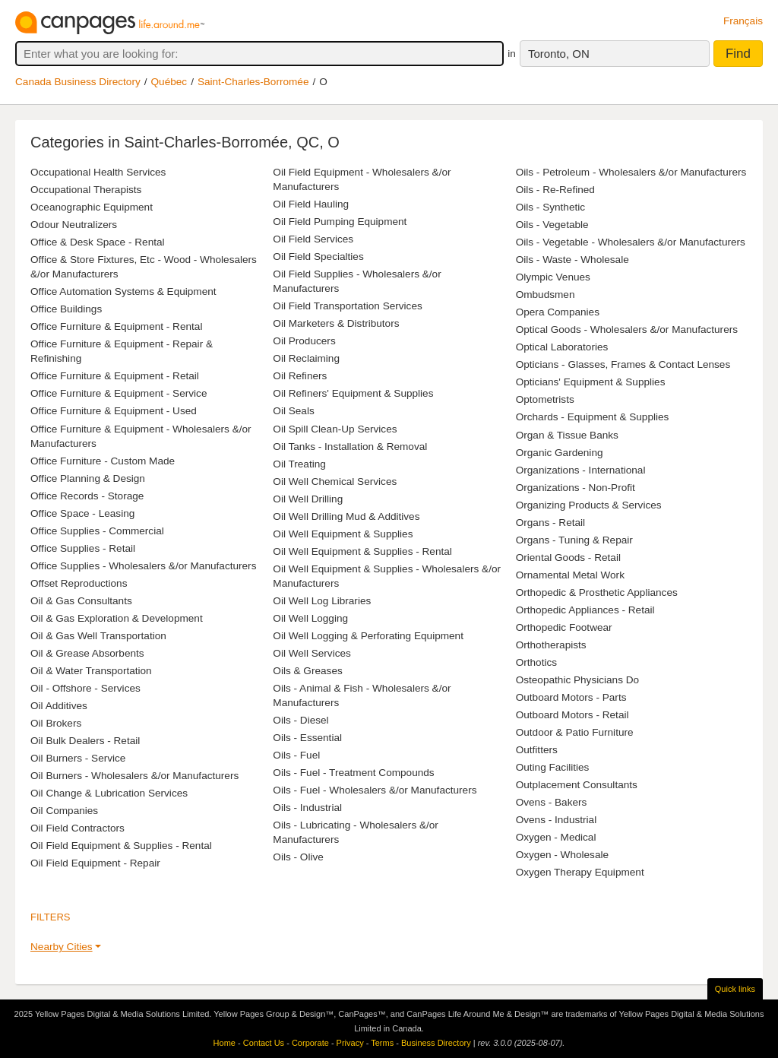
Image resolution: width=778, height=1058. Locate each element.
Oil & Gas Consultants (81, 601)
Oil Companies (64, 810)
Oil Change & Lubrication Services (109, 793)
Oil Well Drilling (308, 499)
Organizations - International (581, 470)
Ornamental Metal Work (570, 575)
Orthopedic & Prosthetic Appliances (597, 592)
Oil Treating (299, 464)
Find (738, 53)
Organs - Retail (550, 522)
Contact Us (263, 1042)
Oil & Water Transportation (91, 670)
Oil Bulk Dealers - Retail (85, 740)
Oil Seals (293, 411)
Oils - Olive (298, 857)
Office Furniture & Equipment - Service (118, 393)
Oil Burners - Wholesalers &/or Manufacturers (134, 775)
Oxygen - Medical (556, 837)
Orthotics (536, 662)
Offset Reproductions (78, 583)
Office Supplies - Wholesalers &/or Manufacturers (143, 566)
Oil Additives (58, 705)
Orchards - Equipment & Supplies (592, 417)
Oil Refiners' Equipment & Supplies (353, 393)
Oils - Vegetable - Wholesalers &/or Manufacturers (630, 242)
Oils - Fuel (296, 755)
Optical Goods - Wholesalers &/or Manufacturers (627, 329)
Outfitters (537, 749)
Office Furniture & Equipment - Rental (116, 326)
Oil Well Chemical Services (335, 481)
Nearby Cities (61, 946)
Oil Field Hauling (311, 204)
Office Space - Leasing (82, 513)
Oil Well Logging (310, 618)
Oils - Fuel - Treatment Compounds (353, 772)
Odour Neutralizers (73, 224)
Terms (382, 1042)
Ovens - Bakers (551, 802)
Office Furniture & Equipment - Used (113, 411)
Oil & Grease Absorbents (87, 653)
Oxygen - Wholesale (562, 854)
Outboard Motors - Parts (571, 697)
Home (224, 1042)
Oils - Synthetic (550, 207)
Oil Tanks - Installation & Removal (350, 446)
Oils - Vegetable (552, 224)
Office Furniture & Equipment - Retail (114, 376)
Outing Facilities (553, 767)
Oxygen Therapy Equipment (580, 872)
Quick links (735, 988)
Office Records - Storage (87, 496)
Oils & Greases (307, 670)
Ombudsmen (545, 294)
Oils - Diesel (300, 720)
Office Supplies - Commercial (97, 531)
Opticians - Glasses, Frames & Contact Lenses (623, 364)
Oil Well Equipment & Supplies (343, 534)
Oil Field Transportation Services (347, 306)
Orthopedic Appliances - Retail (585, 610)
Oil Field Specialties (318, 256)
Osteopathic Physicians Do (577, 680)
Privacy (350, 1042)
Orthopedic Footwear (564, 627)
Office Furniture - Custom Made (102, 461)
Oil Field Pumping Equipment (339, 221)
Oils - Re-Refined (555, 189)
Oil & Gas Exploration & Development (116, 618)
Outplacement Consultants (576, 784)
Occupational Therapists (85, 189)
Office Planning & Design (87, 478)
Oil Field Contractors (77, 828)
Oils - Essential (307, 737)
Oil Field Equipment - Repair (95, 863)
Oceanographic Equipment (91, 207)
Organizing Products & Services (589, 505)
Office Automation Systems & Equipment (123, 291)
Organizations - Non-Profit (575, 487)
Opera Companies (557, 312)
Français (743, 21)
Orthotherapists (551, 645)
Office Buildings (66, 309)
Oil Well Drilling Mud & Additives (346, 516)
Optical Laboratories (562, 347)
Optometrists (545, 399)
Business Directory (436, 1042)
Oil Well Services (311, 653)
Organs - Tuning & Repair (574, 540)
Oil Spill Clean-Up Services (335, 429)
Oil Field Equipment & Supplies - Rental (121, 845)
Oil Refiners (300, 376)
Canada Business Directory (78, 81)
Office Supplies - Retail (82, 548)
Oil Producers (304, 341)
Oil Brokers (55, 723)
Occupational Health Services (98, 172)
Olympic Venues (553, 277)
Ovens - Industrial (556, 819)
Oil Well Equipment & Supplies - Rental (362, 551)
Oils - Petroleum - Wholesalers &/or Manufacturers (631, 172)
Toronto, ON (559, 53)
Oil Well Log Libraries (322, 601)
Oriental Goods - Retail (568, 557)
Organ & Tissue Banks (567, 435)
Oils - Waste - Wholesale (572, 259)
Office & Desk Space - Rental (97, 242)
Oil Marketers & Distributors (336, 323)
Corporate (310, 1042)
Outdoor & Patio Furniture (575, 732)
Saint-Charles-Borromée (253, 81)
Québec (169, 81)
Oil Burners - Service (77, 758)
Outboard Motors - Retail (572, 715)
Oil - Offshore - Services (85, 688)
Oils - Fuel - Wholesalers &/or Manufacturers (374, 790)
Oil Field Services (313, 239)
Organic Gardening (559, 452)
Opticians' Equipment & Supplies (591, 382)
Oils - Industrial (307, 807)
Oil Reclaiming (306, 358)
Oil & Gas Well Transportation (98, 635)
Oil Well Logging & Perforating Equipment (368, 635)
